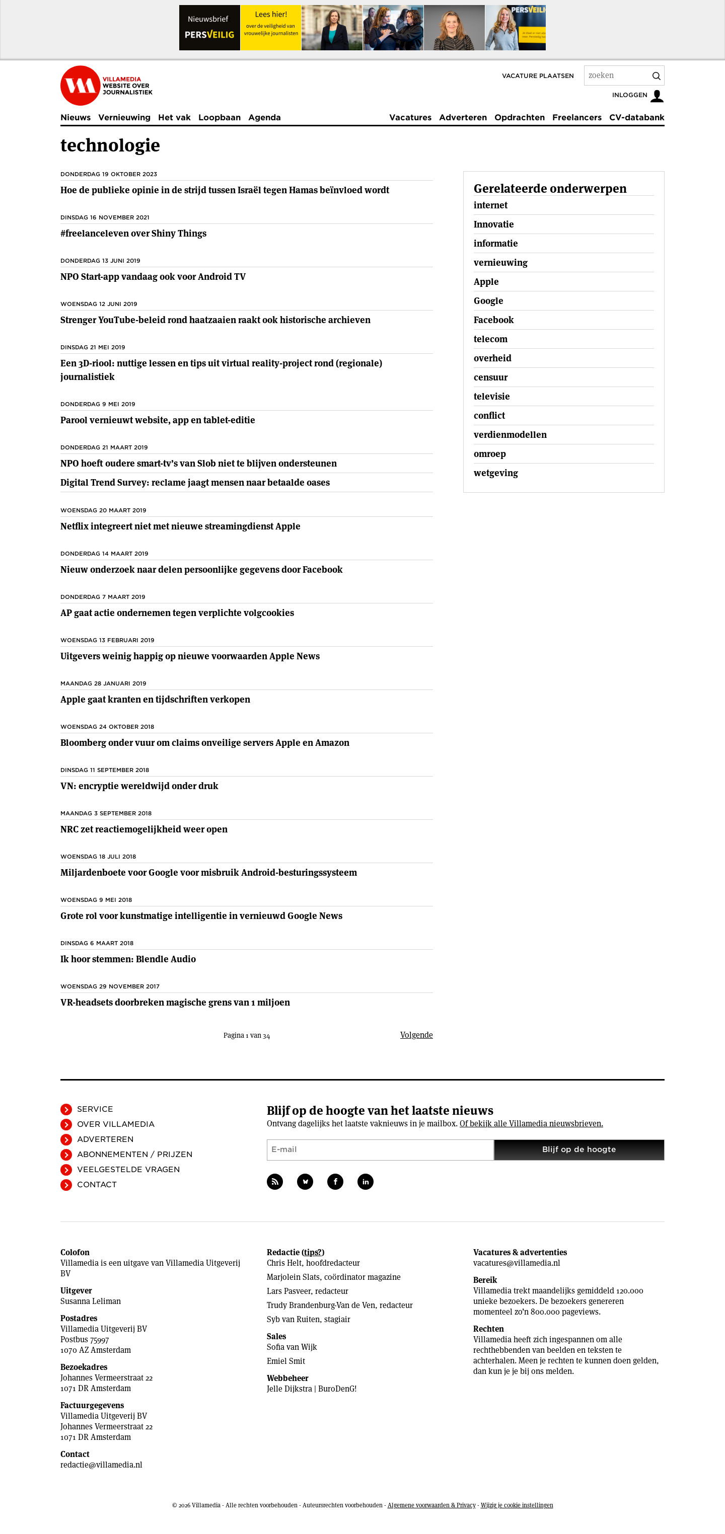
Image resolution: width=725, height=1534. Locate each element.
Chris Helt (284, 1263)
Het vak (174, 117)
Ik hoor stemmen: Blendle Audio (128, 959)
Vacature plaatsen (538, 76)
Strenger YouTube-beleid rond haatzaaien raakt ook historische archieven (215, 320)
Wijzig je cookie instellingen (517, 1505)
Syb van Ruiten (293, 1319)
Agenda (264, 117)
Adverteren (463, 117)
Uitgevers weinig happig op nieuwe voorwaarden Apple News (190, 656)
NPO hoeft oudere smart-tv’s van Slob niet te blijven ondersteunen (198, 463)
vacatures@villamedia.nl (516, 1263)
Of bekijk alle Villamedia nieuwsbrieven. (531, 1123)
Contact (97, 1184)
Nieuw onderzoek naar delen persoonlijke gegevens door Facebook (201, 569)
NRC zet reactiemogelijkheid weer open (144, 829)
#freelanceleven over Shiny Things (133, 233)
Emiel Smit (286, 1361)
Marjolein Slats (293, 1277)
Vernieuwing (124, 117)
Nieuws (75, 117)
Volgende (416, 1035)
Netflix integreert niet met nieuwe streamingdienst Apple (180, 526)
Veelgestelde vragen (128, 1169)
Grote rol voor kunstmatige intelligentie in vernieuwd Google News (201, 916)
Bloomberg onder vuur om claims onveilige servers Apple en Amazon (204, 742)
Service (95, 1109)
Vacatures (410, 117)
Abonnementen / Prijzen (134, 1154)
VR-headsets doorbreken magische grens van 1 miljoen (175, 1002)
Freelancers (577, 117)
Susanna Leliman (90, 1301)
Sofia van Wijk (292, 1347)
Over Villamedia (116, 1124)
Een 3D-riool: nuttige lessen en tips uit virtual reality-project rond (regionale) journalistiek (221, 369)
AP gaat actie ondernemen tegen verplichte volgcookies (177, 613)
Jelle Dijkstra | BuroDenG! (312, 1389)
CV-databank (637, 117)
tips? (313, 1252)
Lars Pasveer (289, 1291)
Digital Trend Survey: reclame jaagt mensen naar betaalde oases (195, 482)
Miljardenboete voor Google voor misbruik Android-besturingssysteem (208, 872)
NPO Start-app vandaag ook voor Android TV (153, 276)
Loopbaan (219, 117)
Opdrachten (519, 117)
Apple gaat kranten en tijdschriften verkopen (155, 699)
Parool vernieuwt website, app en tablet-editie (157, 420)
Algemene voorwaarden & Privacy (432, 1505)
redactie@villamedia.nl (101, 1465)
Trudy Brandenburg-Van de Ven (321, 1305)
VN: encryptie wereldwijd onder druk (139, 786)
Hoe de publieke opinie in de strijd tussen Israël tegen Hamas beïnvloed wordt (224, 190)
